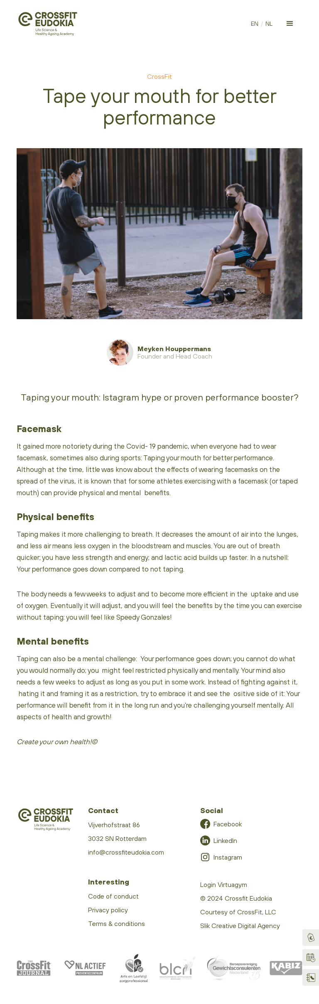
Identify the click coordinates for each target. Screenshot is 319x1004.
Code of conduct (113, 896)
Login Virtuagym (223, 884)
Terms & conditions (116, 923)
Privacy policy (108, 910)
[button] (289, 23)
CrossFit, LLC (256, 912)
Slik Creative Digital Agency (240, 925)
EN (254, 23)
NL (268, 23)
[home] (48, 24)
